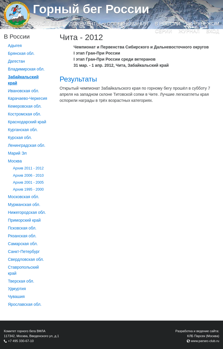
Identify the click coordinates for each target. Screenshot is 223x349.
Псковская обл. (22, 228)
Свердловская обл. (26, 259)
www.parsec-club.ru (205, 341)
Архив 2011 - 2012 (28, 168)
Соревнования (127, 24)
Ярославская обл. (25, 304)
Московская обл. (23, 196)
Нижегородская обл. (27, 212)
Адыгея (15, 45)
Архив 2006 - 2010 (28, 175)
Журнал (189, 31)
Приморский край (24, 220)
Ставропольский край (23, 270)
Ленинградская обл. (26, 145)
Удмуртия (17, 288)
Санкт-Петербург (24, 251)
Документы (84, 24)
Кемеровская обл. (25, 106)
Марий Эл (17, 153)
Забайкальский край (23, 80)
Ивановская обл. (23, 90)
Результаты (78, 79)
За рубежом (203, 24)
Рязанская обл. (22, 236)
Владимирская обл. (26, 69)
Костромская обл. (24, 114)
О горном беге (43, 24)
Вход (212, 31)
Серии (163, 31)
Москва (15, 161)
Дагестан (16, 61)
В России (167, 24)
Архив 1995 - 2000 (28, 189)
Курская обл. (20, 137)
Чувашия (16, 296)
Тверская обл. (21, 281)
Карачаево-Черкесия (27, 98)
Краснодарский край (27, 122)
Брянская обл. (21, 53)
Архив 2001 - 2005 (28, 182)
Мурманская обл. (24, 204)
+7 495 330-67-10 (21, 341)
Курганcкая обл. (23, 129)
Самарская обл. (23, 243)
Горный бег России (91, 9)
